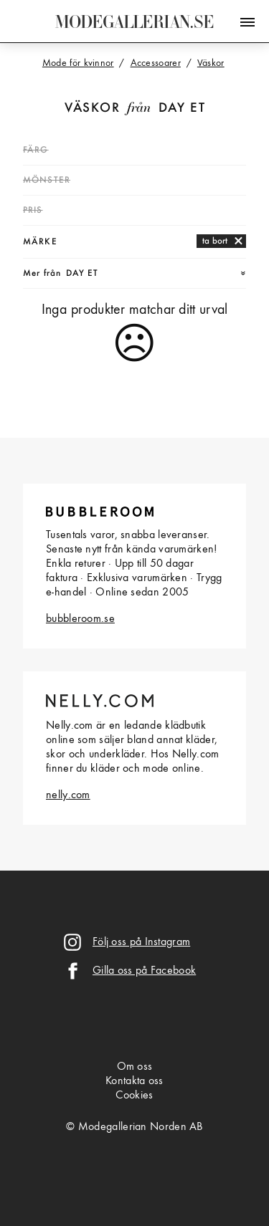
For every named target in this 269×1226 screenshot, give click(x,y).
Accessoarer (156, 63)
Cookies (134, 1095)
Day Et (182, 108)
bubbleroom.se (80, 619)
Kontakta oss (134, 1081)
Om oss (135, 1067)
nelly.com (68, 795)
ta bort (214, 241)
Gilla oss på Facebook (144, 971)
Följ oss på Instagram (141, 942)
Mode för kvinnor (78, 63)
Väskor (92, 108)
